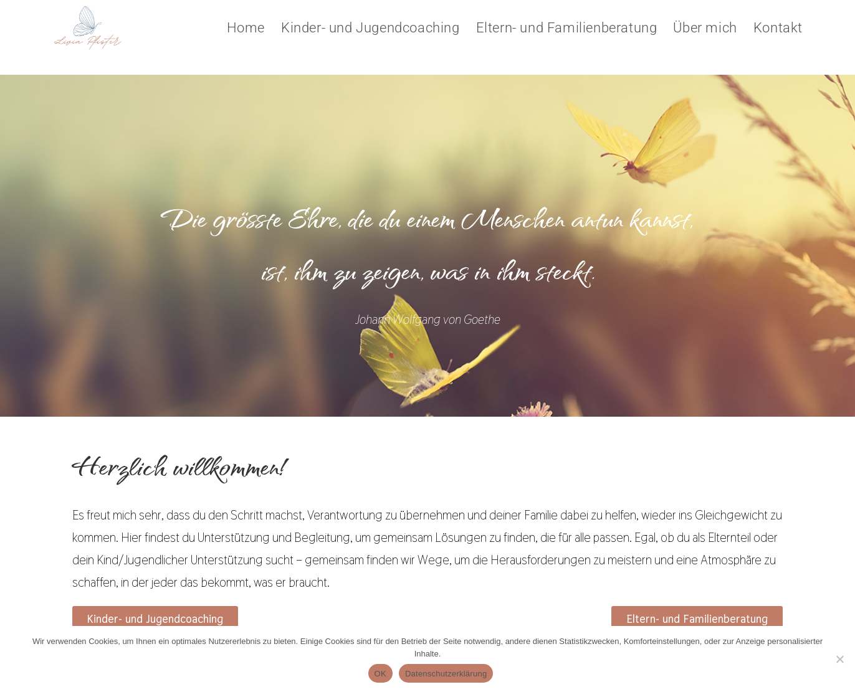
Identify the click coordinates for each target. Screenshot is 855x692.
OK (380, 673)
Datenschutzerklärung (446, 673)
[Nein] (839, 659)
